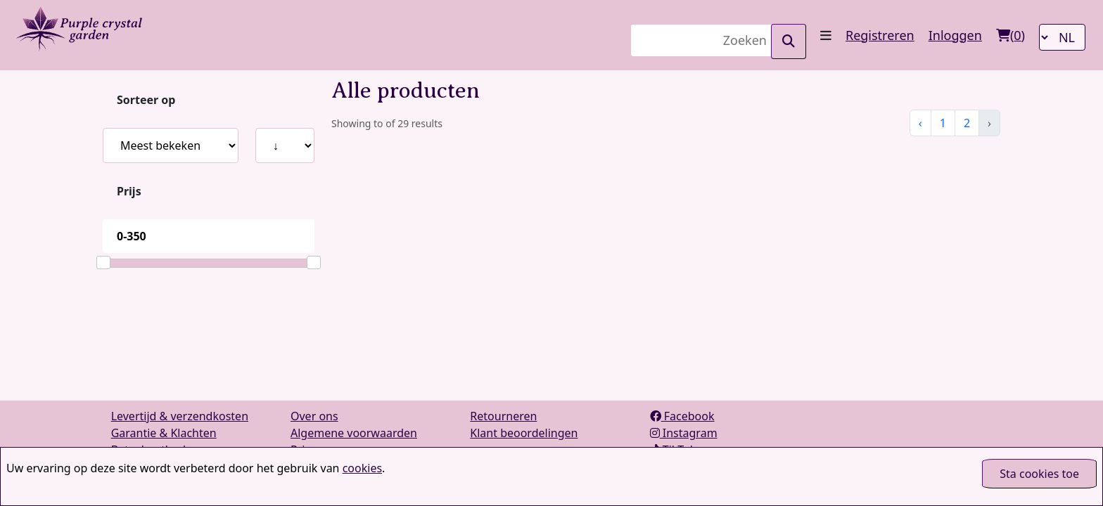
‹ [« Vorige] (920, 123)
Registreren (880, 35)
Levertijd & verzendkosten (179, 416)
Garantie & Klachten (164, 433)
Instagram (684, 433)
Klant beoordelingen (524, 433)
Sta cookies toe (1039, 473)
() (1010, 35)
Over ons (314, 416)
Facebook (682, 416)
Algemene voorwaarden (354, 433)
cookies (362, 468)
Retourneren (503, 416)
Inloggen (955, 35)
